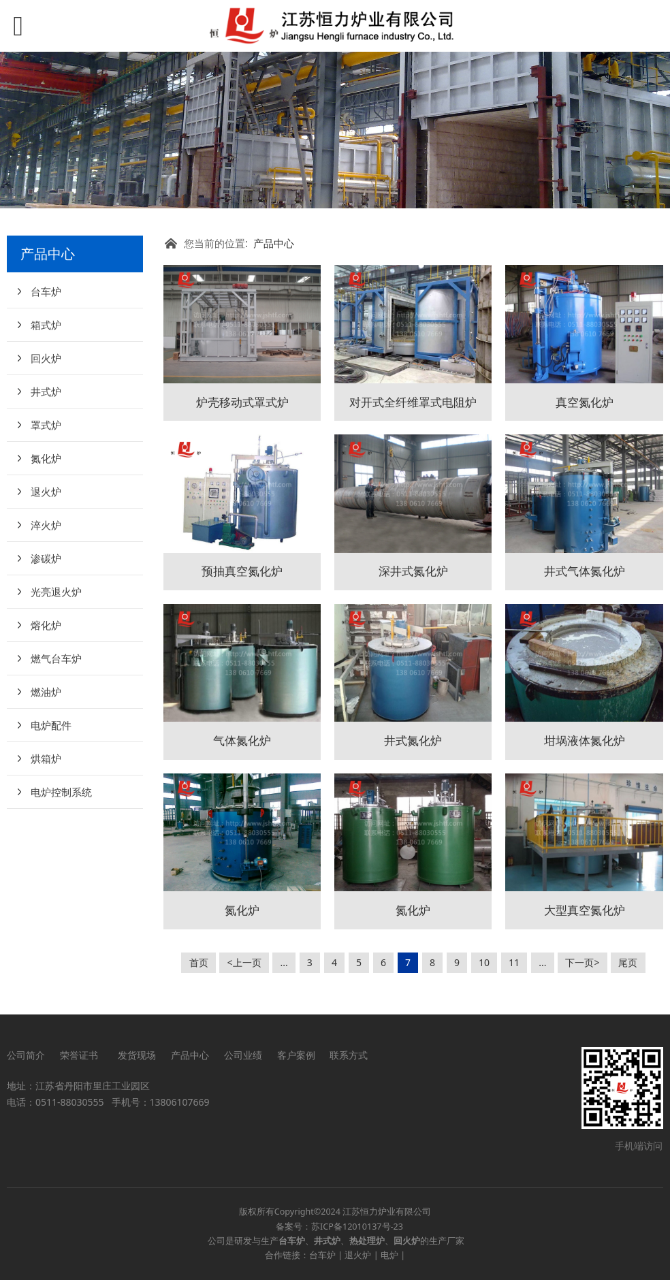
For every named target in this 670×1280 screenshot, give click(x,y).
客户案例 (296, 1055)
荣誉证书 (81, 1055)
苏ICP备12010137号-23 (357, 1226)
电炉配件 (51, 725)
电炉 (389, 1255)
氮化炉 (46, 458)
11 (514, 962)
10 (484, 962)
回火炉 (46, 358)
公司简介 (26, 1055)
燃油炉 (46, 692)
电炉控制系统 (61, 792)
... (284, 962)
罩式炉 (46, 425)
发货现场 (137, 1055)
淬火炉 (46, 525)
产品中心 (273, 243)
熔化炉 (46, 625)
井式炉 (46, 391)
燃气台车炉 (56, 658)
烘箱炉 (46, 758)
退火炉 (46, 491)
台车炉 (46, 291)
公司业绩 (243, 1055)
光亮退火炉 (56, 591)
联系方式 (349, 1055)
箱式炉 (46, 325)
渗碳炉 (46, 558)
